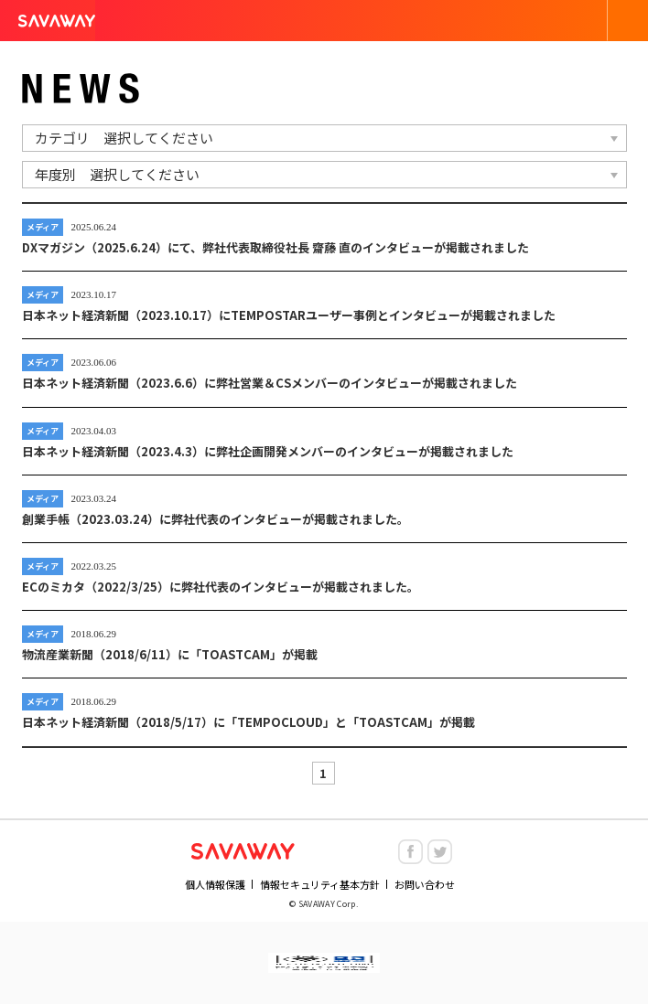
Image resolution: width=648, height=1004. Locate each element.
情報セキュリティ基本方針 (320, 885)
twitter (439, 851)
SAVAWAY (56, 21)
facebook (410, 851)
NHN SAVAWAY (243, 851)
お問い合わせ (424, 885)
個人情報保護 (215, 885)
